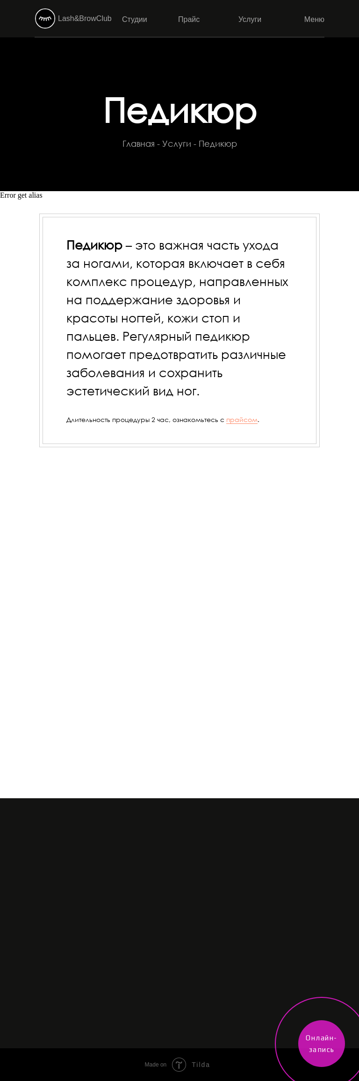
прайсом (242, 419)
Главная (138, 143)
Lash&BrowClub (85, 18)
